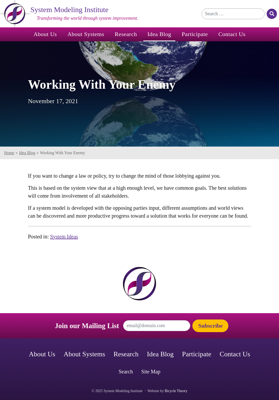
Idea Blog (159, 34)
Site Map (150, 371)
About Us (45, 34)
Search (126, 371)
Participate (195, 34)
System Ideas (64, 236)
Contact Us (231, 34)
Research (126, 34)
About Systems (85, 34)
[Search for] (233, 13)
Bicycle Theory (176, 391)
